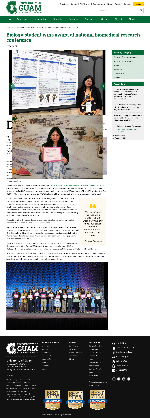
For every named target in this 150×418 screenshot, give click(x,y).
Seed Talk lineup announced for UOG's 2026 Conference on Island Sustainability (128, 117)
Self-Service (122, 365)
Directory (64, 4)
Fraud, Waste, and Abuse (98, 382)
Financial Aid (46, 356)
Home (9, 19)
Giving (104, 19)
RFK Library (85, 4)
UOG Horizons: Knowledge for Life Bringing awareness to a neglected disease (127, 107)
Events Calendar (95, 362)
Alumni (118, 19)
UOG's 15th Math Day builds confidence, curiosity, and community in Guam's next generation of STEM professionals (126, 94)
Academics (40, 19)
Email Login (73, 356)
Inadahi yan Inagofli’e (96, 372)
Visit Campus (122, 356)
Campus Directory (95, 346)
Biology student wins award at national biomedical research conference (52, 27)
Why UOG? (121, 361)
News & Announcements (15, 27)
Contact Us (11, 375)
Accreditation (94, 366)
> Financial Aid (119, 138)
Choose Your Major (125, 347)
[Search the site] (141, 10)
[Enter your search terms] (120, 10)
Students (57, 19)
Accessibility (93, 375)
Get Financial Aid (124, 352)
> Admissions (119, 136)
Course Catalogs (95, 352)
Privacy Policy (94, 385)
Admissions (22, 19)
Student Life (46, 359)
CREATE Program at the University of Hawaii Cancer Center (75, 185)
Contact (73, 4)
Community (119, 73)
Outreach (89, 19)
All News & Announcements (126, 57)
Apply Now (121, 343)
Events (118, 4)
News (109, 4)
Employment (93, 379)
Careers (127, 4)
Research (73, 19)
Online (73, 349)
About (132, 19)
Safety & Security (75, 352)
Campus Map (99, 4)
